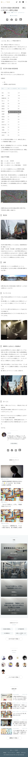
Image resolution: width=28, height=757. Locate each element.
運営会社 (18, 752)
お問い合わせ (23, 752)
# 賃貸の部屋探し (14, 443)
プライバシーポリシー (11, 752)
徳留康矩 (8, 12)
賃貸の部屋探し (15, 15)
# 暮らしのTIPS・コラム (21, 634)
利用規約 (4, 752)
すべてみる (14, 558)
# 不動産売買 (21, 629)
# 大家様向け (7, 633)
